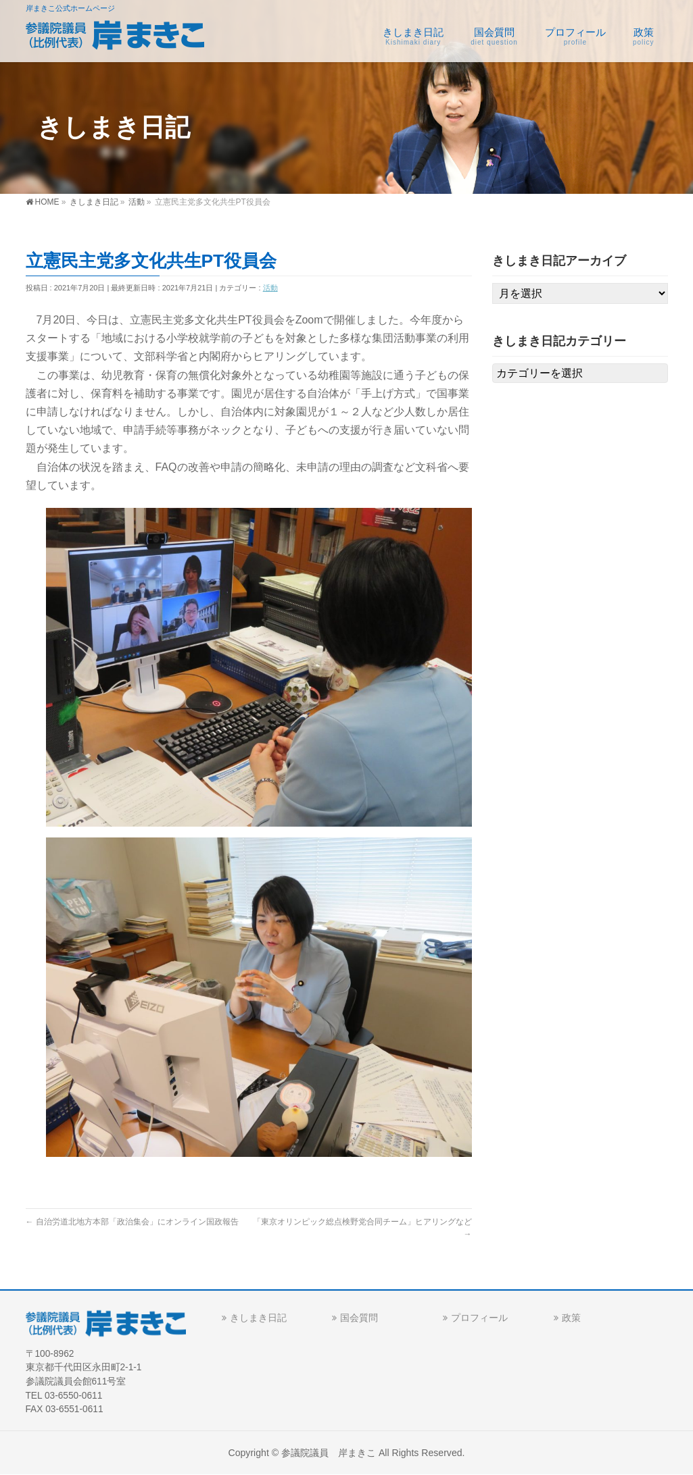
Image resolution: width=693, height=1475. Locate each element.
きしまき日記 (258, 1317)
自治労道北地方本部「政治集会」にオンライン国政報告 (132, 1221)
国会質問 (359, 1317)
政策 (571, 1317)
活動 (270, 288)
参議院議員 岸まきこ (328, 1452)
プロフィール (479, 1317)
